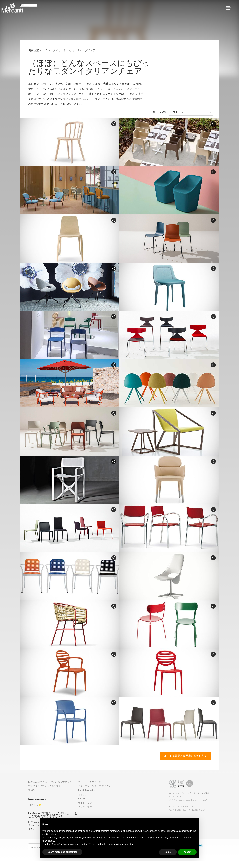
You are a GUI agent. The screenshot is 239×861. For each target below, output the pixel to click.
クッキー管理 (85, 806)
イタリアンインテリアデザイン (94, 786)
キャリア (82, 794)
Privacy (81, 798)
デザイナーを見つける (89, 782)
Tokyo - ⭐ (34, 804)
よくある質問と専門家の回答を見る (185, 755)
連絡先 (31, 790)
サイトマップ (85, 802)
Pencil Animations (87, 790)
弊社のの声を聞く (44, 786)
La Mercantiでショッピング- (49, 782)
